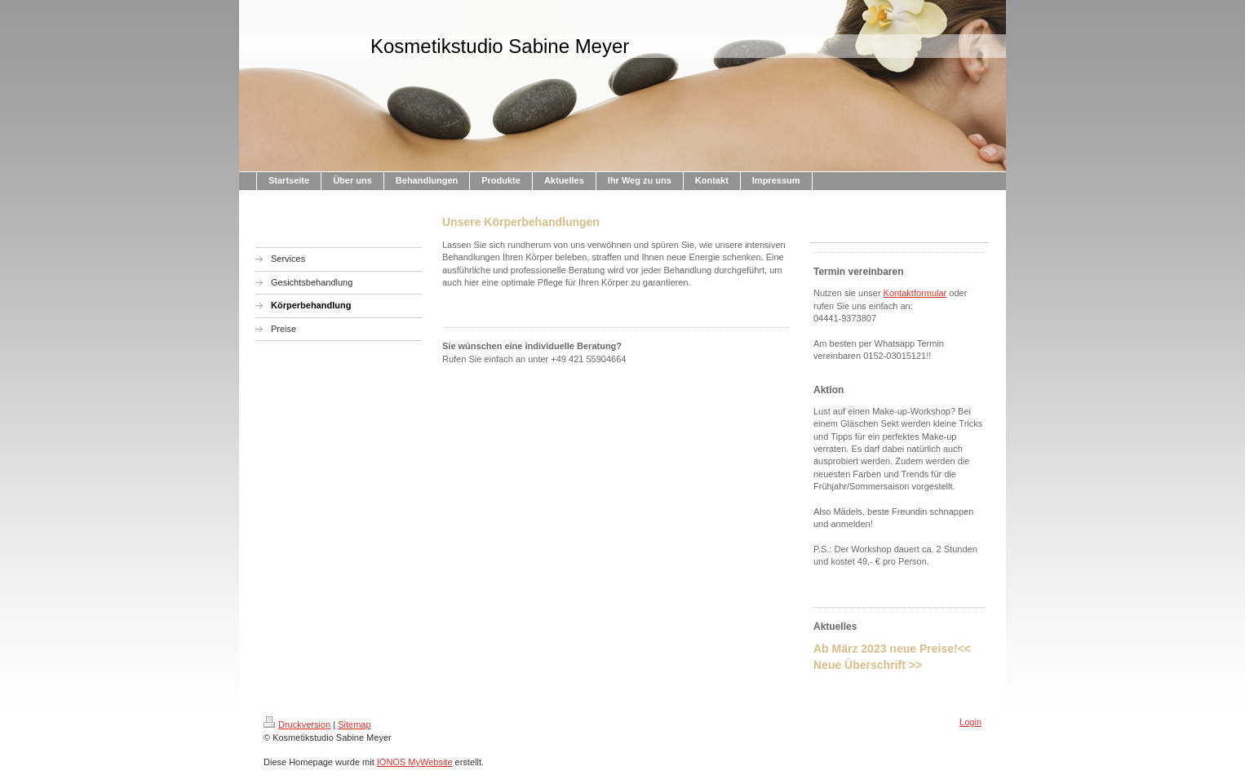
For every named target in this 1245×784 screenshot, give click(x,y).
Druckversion (297, 724)
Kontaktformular (915, 293)
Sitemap (354, 724)
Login (970, 722)
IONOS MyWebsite (415, 762)
